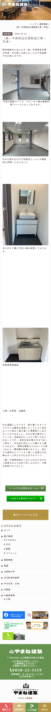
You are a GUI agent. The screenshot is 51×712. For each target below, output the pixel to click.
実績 (6, 566)
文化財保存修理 (11, 578)
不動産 (7, 589)
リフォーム (11, 553)
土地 (8, 599)
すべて (7, 530)
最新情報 (43, 24)
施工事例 (8, 536)
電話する (6, 709)
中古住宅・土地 (11, 583)
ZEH (8, 544)
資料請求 (19, 709)
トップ (33, 24)
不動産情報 (9, 595)
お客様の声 (9, 572)
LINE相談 (32, 710)
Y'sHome (11, 540)
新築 (8, 549)
